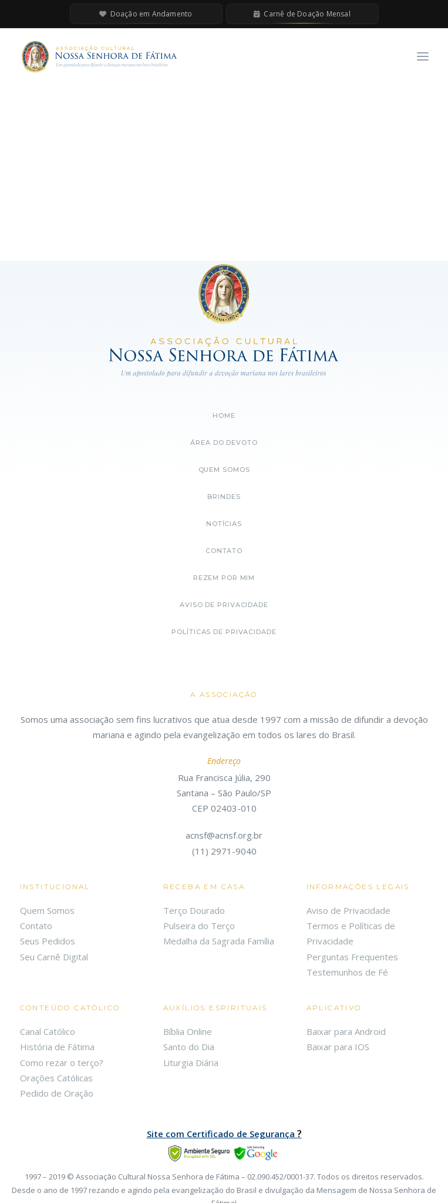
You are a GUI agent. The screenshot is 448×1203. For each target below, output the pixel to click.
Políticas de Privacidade (223, 632)
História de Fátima (57, 1047)
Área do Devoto (223, 442)
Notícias (224, 524)
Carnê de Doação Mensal (302, 14)
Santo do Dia (188, 1047)
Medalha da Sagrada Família (218, 941)
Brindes (223, 496)
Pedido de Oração (56, 1093)
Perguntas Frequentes (352, 957)
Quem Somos (47, 910)
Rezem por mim (224, 578)
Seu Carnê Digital (54, 957)
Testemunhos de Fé (347, 972)
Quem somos (224, 469)
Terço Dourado (194, 910)
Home (224, 415)
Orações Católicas (56, 1078)
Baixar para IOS (337, 1047)
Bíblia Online (187, 1031)
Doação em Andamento (145, 14)
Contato (224, 551)
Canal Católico (47, 1031)
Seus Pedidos (47, 941)
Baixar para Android (346, 1031)
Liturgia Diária (190, 1062)
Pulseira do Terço (199, 925)
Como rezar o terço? (61, 1062)
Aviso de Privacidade (224, 605)
